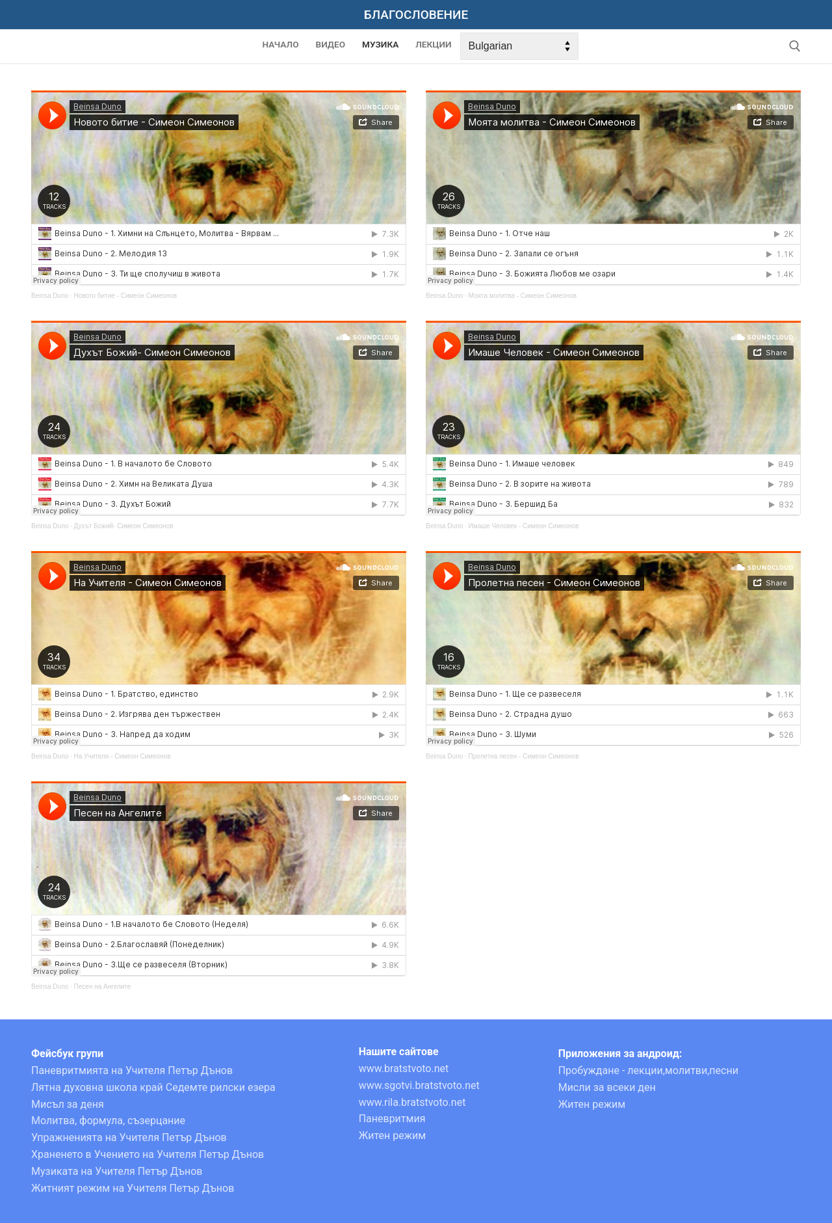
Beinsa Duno (49, 295)
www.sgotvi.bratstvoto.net (419, 1085)
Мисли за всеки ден (607, 1087)
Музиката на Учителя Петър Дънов (117, 1171)
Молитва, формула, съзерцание (108, 1120)
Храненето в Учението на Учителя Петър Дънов (147, 1154)
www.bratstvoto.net (404, 1068)
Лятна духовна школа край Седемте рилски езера (153, 1087)
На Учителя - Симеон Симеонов (122, 756)
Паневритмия (392, 1118)
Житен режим (392, 1135)
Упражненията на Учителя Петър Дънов (129, 1137)
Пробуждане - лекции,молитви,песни (648, 1070)
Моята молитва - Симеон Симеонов (523, 295)
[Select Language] (519, 46)
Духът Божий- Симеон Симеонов (124, 526)
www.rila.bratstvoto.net (412, 1102)
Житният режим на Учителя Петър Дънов (132, 1188)
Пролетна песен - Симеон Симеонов (524, 756)
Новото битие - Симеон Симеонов (125, 295)
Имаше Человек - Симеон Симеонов (524, 526)
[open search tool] (795, 46)
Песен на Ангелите (102, 986)
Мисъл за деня (67, 1104)
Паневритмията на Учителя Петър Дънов (132, 1070)
